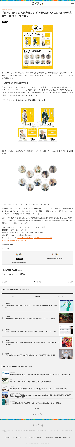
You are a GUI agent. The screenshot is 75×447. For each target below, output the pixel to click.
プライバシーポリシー (17, 437)
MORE (37, 409)
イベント (4, 274)
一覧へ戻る (37, 281)
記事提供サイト (40, 437)
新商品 (22, 274)
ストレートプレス (37, 414)
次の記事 (70, 281)
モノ (17, 274)
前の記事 (4, 281)
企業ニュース (66, 437)
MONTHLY (61, 296)
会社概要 (7, 437)
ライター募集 (58, 437)
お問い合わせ (49, 437)
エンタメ (11, 274)
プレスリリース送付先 (29, 437)
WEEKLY (37, 296)
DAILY (13, 296)
